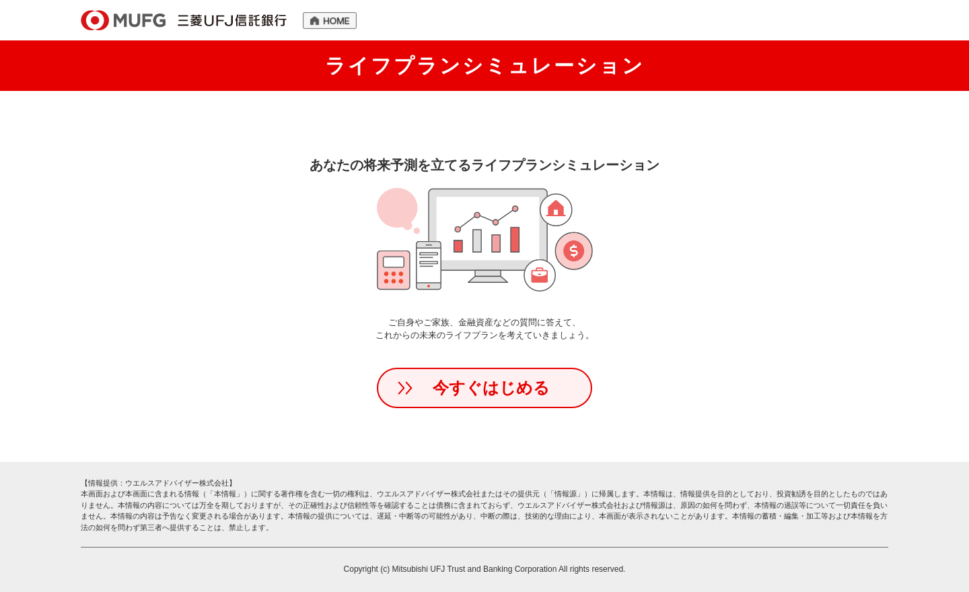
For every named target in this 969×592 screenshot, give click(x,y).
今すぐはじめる (491, 388)
